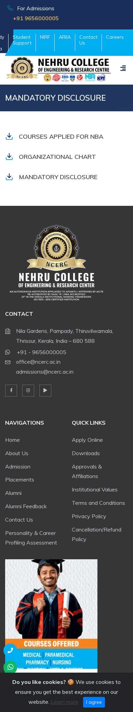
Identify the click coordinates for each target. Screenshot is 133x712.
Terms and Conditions (98, 502)
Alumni (13, 492)
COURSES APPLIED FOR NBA (54, 136)
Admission (17, 466)
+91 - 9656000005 (35, 351)
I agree (94, 702)
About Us (16, 453)
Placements (19, 479)
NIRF (45, 37)
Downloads (86, 453)
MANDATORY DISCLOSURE (51, 177)
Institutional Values (95, 489)
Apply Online (87, 439)
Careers (115, 37)
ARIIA (65, 37)
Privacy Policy (89, 516)
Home (12, 439)
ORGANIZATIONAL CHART (50, 156)
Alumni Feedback (26, 506)
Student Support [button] (22, 40)
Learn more (64, 701)
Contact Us (88, 40)
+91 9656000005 (33, 18)
